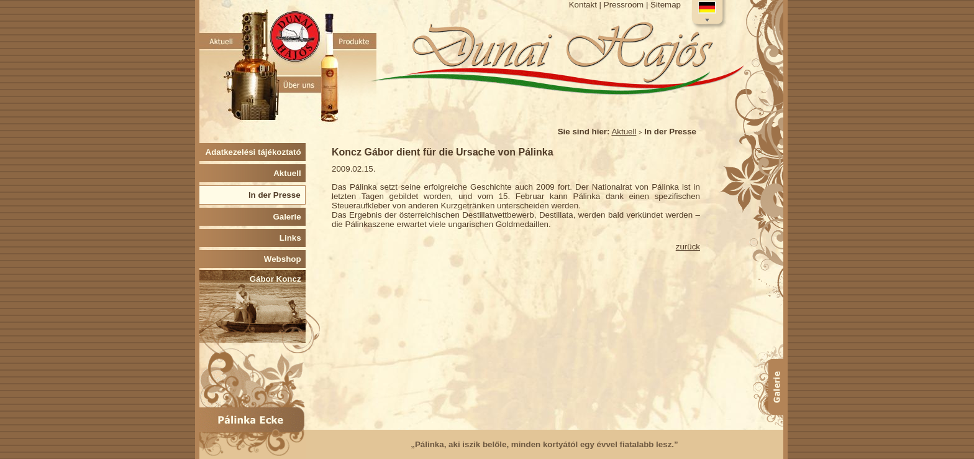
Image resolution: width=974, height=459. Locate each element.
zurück (688, 246)
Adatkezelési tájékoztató (256, 152)
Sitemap (665, 4)
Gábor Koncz (278, 279)
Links (293, 238)
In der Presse (276, 195)
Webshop (285, 259)
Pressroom (624, 4)
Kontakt (583, 4)
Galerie (289, 216)
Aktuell (623, 131)
